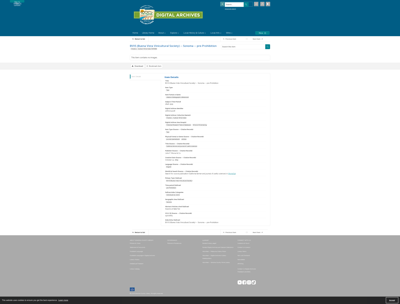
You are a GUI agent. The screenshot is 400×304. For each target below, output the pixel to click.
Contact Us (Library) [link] (244, 247)
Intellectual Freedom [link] (136, 264)
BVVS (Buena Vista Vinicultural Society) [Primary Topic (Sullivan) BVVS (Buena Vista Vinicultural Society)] (179, 181)
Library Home (148, 33)
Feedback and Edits (244, 272)
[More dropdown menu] (262, 33)
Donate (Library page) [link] (209, 243)
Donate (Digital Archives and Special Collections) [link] (217, 247)
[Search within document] (267, 46)
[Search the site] (231, 4)
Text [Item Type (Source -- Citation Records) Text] (167, 132)
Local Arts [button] (216, 33)
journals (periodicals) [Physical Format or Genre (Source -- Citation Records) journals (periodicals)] (173, 139)
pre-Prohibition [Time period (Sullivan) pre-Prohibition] (171, 188)
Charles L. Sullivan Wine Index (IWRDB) (144, 49)
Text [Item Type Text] (167, 90)
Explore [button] (174, 33)
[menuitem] (147, 243)
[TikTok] (254, 283)
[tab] (145, 76)
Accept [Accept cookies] (392, 300)
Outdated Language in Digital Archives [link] (142, 256)
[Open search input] (250, 4)
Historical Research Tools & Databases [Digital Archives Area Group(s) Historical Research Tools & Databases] (178, 125)
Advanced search (225, 8)
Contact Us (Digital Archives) (247, 269)
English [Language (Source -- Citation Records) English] (168, 167)
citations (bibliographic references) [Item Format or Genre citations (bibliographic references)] (177, 97)
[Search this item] (243, 46)
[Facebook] (244, 283)
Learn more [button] (63, 300)
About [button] (162, 33)
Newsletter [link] (241, 260)
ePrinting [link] (240, 264)
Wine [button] (229, 33)
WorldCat (232, 174)
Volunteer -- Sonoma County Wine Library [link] (216, 263)
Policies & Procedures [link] (174, 243)
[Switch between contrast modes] (268, 4)
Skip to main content (17, 2)
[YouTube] (240, 283)
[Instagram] (249, 283)
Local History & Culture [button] (194, 33)
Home (135, 33)
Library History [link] (134, 260)
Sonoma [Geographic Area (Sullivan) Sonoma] (169, 202)
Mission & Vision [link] (135, 243)
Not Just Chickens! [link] (244, 256)
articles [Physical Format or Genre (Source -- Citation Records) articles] (184, 139)
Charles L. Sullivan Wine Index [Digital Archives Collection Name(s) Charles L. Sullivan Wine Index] (176, 118)
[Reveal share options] (256, 4)
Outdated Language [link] (136, 251)
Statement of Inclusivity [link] (137, 247)
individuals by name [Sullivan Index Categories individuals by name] (173, 195)
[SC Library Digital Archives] (168, 15)
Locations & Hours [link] (243, 243)
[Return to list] (140, 39)
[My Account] (262, 4)
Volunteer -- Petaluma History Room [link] (214, 251)
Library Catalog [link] (135, 269)
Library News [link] (242, 251)
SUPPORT (205, 240)
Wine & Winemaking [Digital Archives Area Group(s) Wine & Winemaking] (200, 125)
